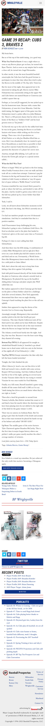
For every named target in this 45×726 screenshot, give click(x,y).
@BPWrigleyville (22, 563)
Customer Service (39, 687)
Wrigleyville (14, 2)
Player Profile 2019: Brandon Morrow (21, 581)
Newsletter (39, 693)
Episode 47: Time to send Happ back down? (23, 611)
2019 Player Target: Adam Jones (19, 587)
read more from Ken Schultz (12, 468)
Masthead (39, 698)
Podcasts (22, 602)
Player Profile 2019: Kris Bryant (19, 576)
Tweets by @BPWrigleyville (12, 567)
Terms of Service (39, 673)
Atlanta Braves (12, 445)
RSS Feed (22, 592)
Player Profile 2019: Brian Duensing (20, 584)
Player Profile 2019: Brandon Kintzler (21, 578)
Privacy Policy (40, 680)
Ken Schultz (9, 48)
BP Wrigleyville (22, 499)
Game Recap (23, 445)
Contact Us (39, 703)
